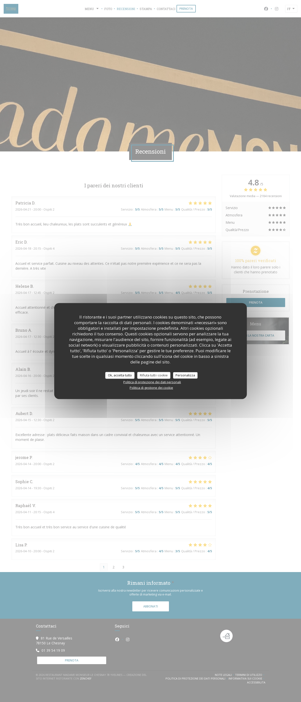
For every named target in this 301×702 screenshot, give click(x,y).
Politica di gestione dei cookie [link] (151, 387)
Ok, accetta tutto (120, 375)
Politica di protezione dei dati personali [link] (152, 382)
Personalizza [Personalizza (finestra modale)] (185, 375)
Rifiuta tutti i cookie (154, 375)
